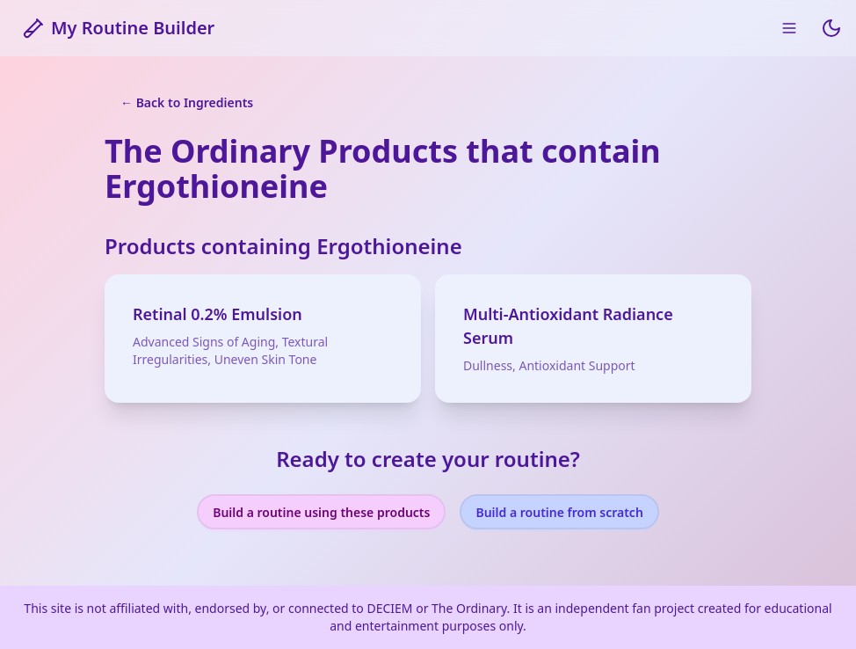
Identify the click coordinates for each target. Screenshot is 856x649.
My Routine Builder (118, 28)
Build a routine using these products (321, 512)
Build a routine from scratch (558, 512)
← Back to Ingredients (186, 102)
